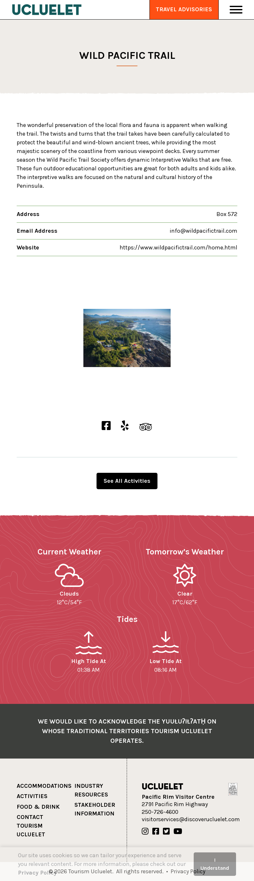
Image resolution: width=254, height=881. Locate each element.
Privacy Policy (37, 872)
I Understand (214, 864)
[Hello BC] (232, 788)
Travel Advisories (184, 9)
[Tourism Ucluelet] (47, 9)
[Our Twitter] (166, 831)
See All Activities (127, 480)
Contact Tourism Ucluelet (31, 826)
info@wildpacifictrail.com (203, 230)
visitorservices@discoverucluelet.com (191, 819)
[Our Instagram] (145, 831)
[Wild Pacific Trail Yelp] (125, 426)
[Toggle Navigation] (236, 9)
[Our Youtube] (178, 831)
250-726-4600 (160, 811)
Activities (32, 796)
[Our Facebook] (155, 831)
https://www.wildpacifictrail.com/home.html (178, 247)
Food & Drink (38, 806)
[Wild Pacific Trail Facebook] (106, 426)
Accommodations (44, 785)
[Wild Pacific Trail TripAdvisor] (145, 426)
